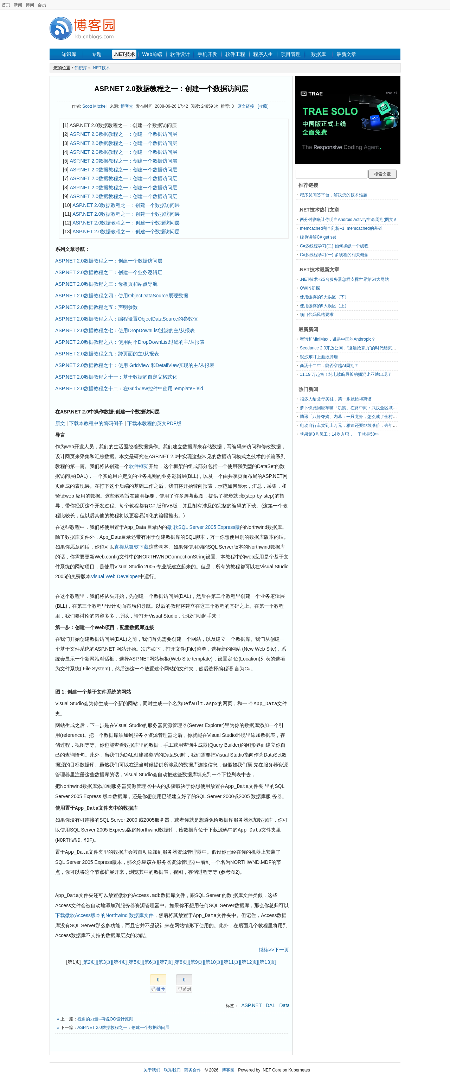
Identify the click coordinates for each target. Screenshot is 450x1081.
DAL (270, 1002)
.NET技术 (124, 54)
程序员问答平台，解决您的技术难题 (333, 194)
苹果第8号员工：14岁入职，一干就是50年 (339, 434)
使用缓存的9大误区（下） (324, 297)
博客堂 (127, 106)
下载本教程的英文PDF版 (154, 423)
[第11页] (231, 959)
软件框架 (139, 466)
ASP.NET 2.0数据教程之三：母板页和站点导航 (106, 284)
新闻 (18, 4)
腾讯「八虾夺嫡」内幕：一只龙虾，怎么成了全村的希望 (352, 416)
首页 (6, 4)
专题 (97, 54)
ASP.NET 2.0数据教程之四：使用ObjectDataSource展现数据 (121, 295)
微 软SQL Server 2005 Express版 (203, 527)
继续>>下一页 (274, 947)
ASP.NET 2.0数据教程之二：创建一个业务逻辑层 (108, 272)
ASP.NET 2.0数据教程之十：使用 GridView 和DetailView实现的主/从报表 (134, 365)
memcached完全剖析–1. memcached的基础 (341, 228)
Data (284, 1002)
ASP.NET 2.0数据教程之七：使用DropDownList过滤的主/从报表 (125, 330)
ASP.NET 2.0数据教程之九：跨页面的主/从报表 (107, 353)
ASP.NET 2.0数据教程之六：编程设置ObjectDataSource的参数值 (126, 319)
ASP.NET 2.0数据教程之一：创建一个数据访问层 (171, 89)
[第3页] (104, 959)
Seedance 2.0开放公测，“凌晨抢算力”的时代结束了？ (350, 348)
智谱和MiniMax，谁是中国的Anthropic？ (337, 339)
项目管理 (291, 54)
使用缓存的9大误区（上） (324, 305)
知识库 (69, 54)
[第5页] (135, 959)
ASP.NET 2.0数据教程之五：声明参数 (96, 307)
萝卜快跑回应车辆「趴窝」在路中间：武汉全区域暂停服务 (355, 407)
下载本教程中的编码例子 (96, 423)
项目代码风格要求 (317, 314)
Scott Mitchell (94, 106)
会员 (42, 4)
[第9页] (196, 959)
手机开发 (207, 54)
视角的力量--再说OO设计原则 (105, 1016)
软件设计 (180, 54)
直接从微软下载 (131, 547)
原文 (60, 423)
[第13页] (267, 959)
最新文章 (346, 54)
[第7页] (166, 959)
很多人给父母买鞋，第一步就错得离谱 (336, 399)
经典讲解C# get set (318, 237)
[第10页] (213, 959)
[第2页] (89, 959)
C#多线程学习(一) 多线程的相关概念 (334, 254)
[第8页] (181, 959)
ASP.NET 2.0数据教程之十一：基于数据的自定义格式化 (116, 377)
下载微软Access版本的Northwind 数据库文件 (104, 913)
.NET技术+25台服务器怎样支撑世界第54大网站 (344, 279)
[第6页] (150, 959)
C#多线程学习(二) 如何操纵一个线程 (334, 246)
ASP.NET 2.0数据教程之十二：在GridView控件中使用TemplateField (129, 388)
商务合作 (192, 1067)
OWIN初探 (310, 288)
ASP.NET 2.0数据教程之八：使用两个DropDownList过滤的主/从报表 (130, 342)
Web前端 (152, 54)
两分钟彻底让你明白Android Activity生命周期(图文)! (348, 219)
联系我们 (172, 1067)
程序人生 (263, 54)
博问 (30, 4)
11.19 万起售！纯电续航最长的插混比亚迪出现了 (346, 374)
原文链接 (245, 106)
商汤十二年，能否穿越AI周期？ (329, 365)
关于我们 (151, 1067)
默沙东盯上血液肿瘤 (319, 356)
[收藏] (263, 106)
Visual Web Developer (115, 576)
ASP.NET (251, 1002)
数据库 (318, 54)
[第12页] (249, 959)
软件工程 (235, 54)
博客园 (228, 1067)
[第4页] (120, 959)
